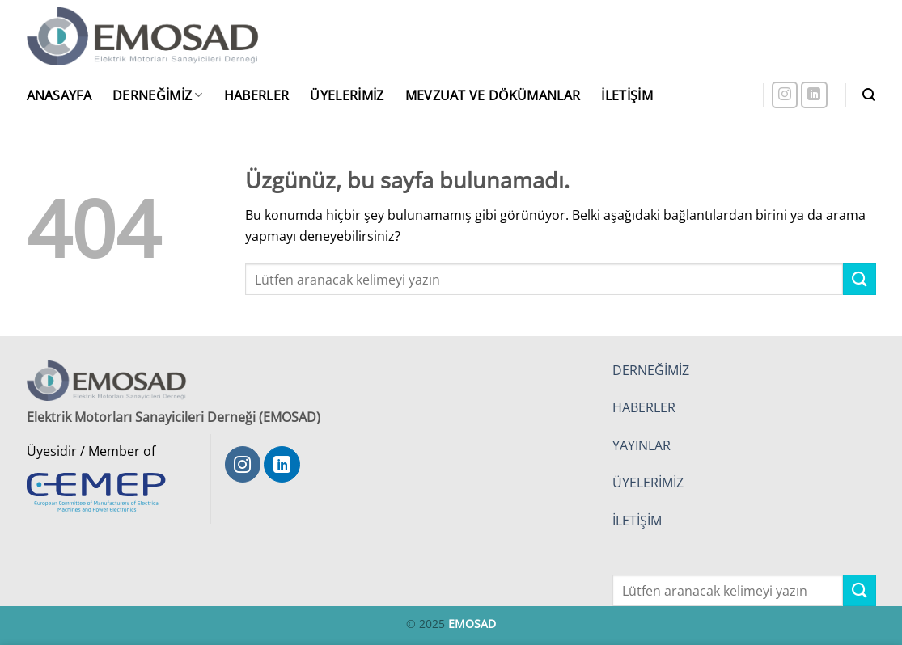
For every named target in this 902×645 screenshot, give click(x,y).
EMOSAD (472, 623)
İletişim (627, 95)
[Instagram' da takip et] (785, 95)
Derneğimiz (157, 95)
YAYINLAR (641, 445)
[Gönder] (859, 279)
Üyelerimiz (346, 95)
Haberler (257, 95)
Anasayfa (59, 95)
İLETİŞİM (637, 520)
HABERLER (643, 407)
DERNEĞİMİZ (650, 370)
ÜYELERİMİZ (648, 482)
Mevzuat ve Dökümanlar (493, 95)
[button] (868, 95)
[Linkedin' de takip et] (814, 95)
